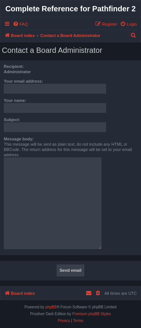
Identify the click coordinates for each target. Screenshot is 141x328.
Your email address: (23, 81)
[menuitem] (20, 24)
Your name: (15, 100)
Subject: (12, 119)
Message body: (18, 139)
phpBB (51, 307)
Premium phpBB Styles (91, 314)
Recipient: (14, 66)
